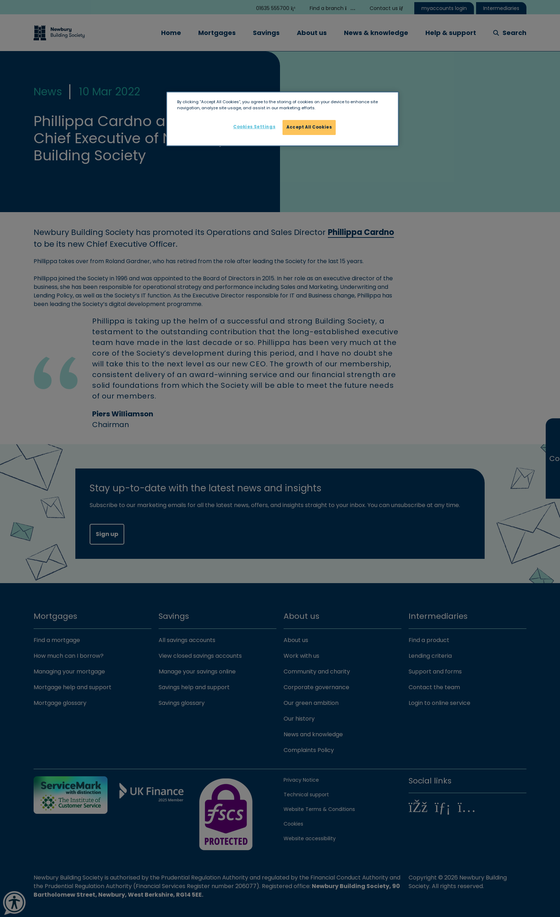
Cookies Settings (254, 127)
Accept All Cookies (309, 127)
